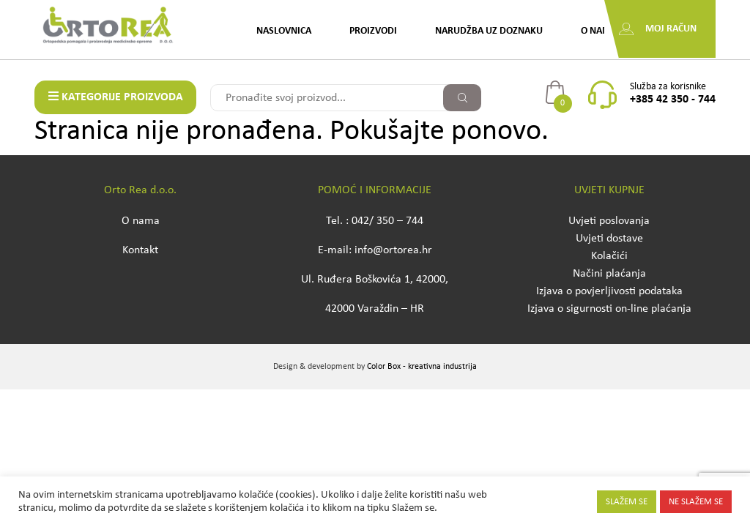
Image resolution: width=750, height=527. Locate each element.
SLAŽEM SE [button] (626, 502)
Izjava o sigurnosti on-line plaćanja (609, 309)
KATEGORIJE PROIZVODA (115, 96)
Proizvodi (373, 31)
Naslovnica (283, 31)
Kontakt (140, 250)
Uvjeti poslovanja (609, 221)
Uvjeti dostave (609, 238)
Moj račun (671, 28)
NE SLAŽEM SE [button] (696, 502)
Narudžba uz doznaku (489, 31)
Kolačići (609, 256)
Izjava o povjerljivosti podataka (609, 291)
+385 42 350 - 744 (673, 99)
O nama (599, 31)
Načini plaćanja (609, 274)
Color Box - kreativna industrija (422, 366)
